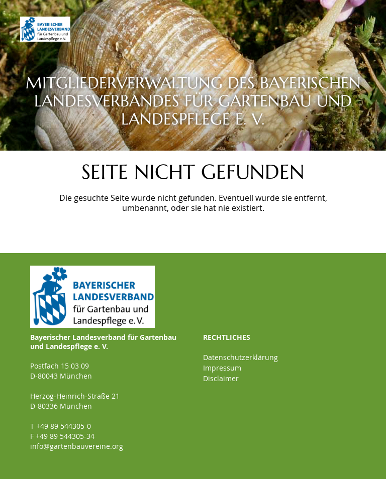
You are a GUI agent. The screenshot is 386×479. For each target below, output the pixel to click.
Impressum (222, 368)
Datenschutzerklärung (240, 357)
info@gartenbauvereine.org (76, 446)
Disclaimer (221, 378)
